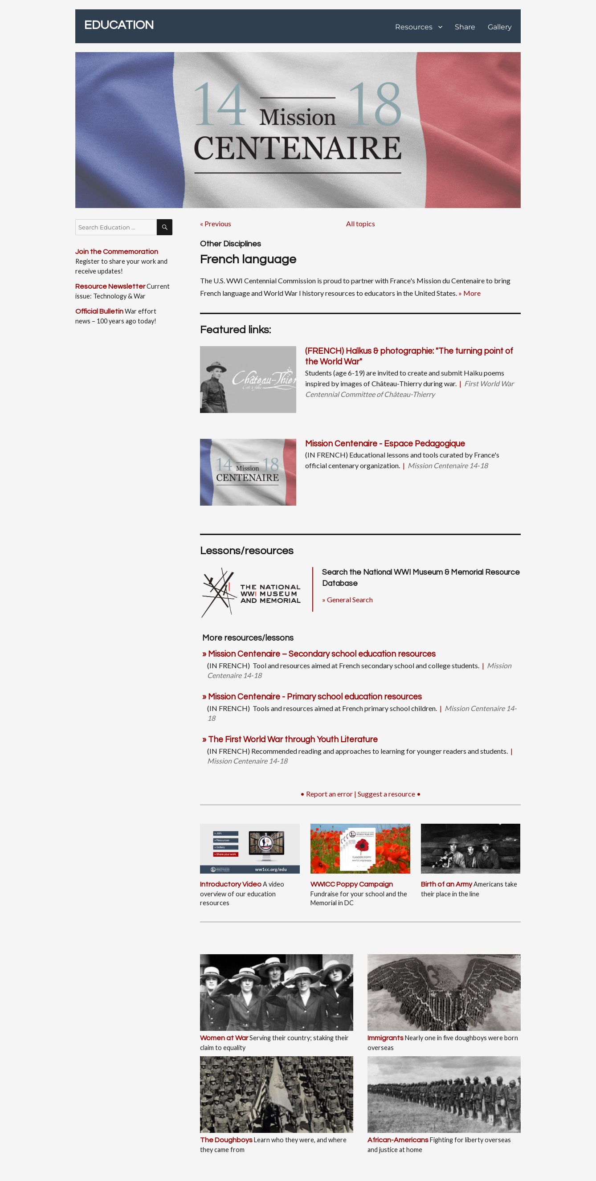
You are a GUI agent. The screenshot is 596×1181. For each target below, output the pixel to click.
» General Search (347, 599)
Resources (414, 27)
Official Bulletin (99, 311)
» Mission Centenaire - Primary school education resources (312, 697)
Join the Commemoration (116, 251)
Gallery (500, 27)
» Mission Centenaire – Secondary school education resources (319, 654)
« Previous (215, 223)
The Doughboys (226, 1140)
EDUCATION (119, 25)
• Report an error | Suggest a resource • (360, 793)
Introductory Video (230, 884)
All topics (360, 223)
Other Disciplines (230, 244)
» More (469, 293)
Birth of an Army (446, 884)
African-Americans (398, 1140)
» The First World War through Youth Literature (290, 740)
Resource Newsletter (110, 286)
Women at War (224, 1038)
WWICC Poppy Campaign (351, 884)
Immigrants (385, 1038)
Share (465, 27)
